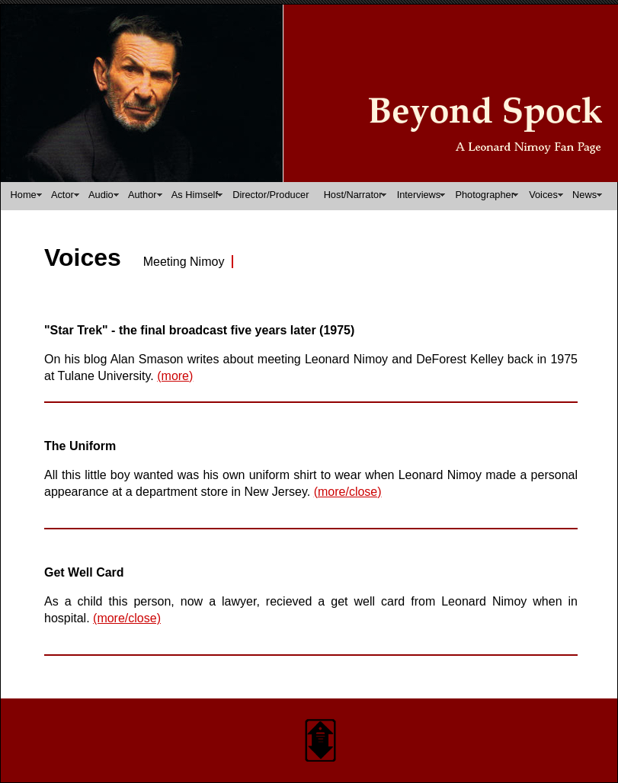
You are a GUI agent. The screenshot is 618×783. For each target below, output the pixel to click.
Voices (543, 194)
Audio (101, 194)
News (584, 194)
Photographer (484, 194)
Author (142, 194)
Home (24, 194)
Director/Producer (270, 194)
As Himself (194, 194)
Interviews (419, 194)
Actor (62, 194)
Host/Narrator (353, 194)
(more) (175, 375)
